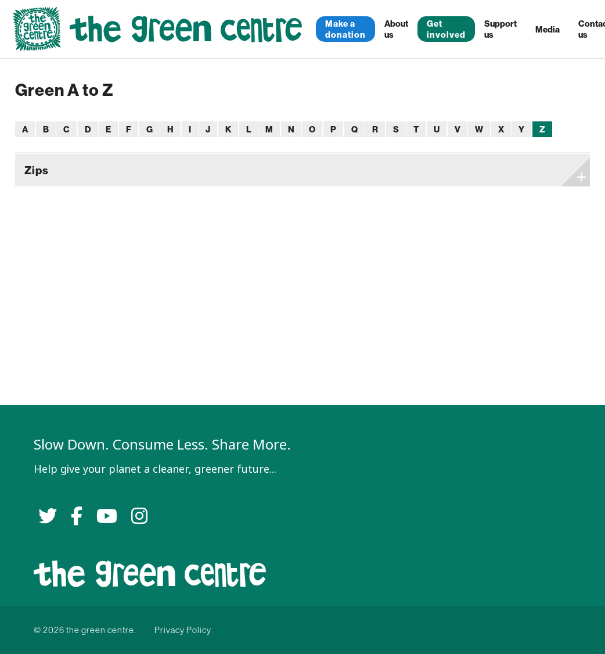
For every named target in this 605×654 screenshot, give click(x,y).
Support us (500, 29)
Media (547, 29)
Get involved (446, 29)
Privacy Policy (182, 629)
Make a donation (345, 29)
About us (396, 29)
